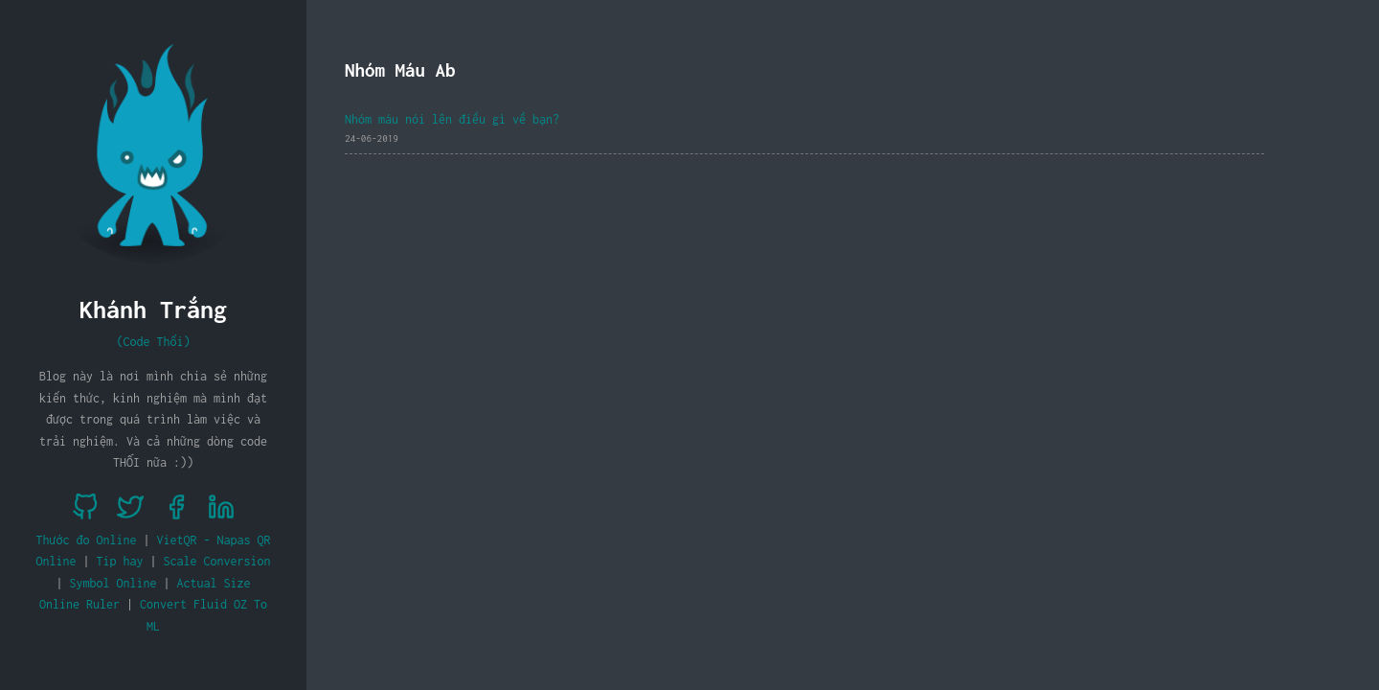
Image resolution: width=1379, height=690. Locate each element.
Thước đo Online (86, 540)
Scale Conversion (217, 561)
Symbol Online (113, 583)
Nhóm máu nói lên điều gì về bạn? (452, 119)
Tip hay (120, 561)
